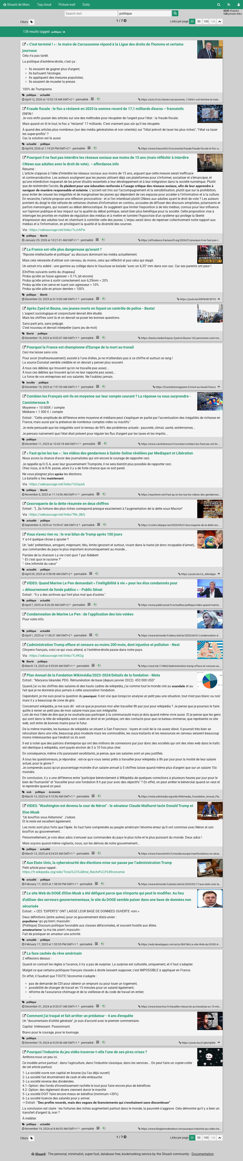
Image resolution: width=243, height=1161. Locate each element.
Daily (86, 5)
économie (54, 792)
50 (199, 21)
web (28, 792)
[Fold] (218, 299)
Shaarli (40, 1154)
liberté (43, 235)
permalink (55, 99)
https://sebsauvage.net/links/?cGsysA (57, 484)
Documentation (203, 1154)
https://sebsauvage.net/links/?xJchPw (57, 230)
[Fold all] (220, 21)
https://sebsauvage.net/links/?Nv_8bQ (57, 514)
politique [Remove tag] (58, 31)
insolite (30, 382)
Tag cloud (44, 5)
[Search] (218, 4)
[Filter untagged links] (31, 22)
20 (192, 21)
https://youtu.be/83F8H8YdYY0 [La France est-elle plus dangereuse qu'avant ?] (196, 299)
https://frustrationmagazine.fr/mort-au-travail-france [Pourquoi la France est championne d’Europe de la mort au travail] (184, 387)
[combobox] (144, 13)
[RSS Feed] (228, 4)
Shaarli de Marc (16, 5)
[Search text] (91, 13)
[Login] (238, 4)
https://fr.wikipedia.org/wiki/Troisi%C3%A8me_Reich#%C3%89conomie (73, 872)
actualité (45, 95)
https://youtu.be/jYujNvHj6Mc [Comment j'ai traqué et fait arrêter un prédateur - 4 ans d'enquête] (197, 1042)
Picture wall (67, 5)
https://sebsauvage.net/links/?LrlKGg (56, 656)
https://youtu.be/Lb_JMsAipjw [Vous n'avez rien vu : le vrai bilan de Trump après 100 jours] (197, 574)
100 (206, 21)
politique (31, 95)
